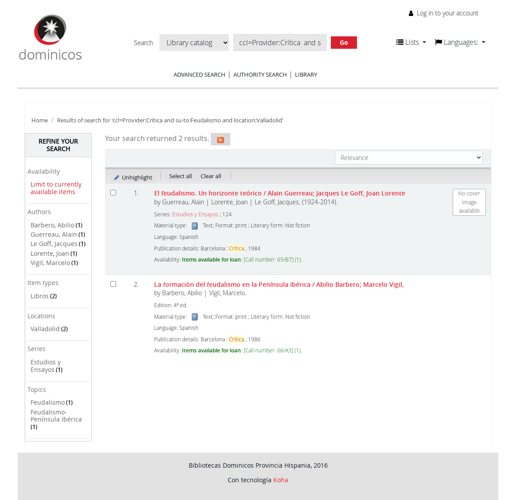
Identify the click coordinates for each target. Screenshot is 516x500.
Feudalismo (48, 402)
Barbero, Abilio (52, 225)
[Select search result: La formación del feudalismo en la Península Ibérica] (113, 284)
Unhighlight (133, 177)
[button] (411, 42)
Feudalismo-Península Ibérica (56, 416)
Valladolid (45, 328)
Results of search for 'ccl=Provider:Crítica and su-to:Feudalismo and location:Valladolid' (170, 120)
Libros (40, 296)
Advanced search (199, 74)
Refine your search (58, 145)
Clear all (211, 176)
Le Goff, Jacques (54, 243)
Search (143, 43)
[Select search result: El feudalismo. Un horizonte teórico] (113, 192)
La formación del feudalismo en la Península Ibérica (279, 284)
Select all (180, 176)
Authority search (260, 74)
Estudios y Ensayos (46, 366)
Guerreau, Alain (54, 234)
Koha (280, 480)
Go (344, 42)
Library (306, 74)
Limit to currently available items (56, 188)
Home (39, 120)
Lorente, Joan (50, 253)
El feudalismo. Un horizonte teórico (279, 193)
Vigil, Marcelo (50, 262)
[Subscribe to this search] (220, 139)
